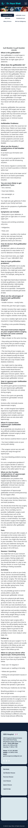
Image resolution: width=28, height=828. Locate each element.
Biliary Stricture (7, 21)
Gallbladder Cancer (20, 15)
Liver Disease (7, 781)
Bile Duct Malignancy (20, 21)
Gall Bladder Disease (9, 773)
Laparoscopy (7, 789)
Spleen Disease (7, 785)
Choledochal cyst (20, 18)
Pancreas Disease (8, 777)
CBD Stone (7, 18)
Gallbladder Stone (7, 15)
